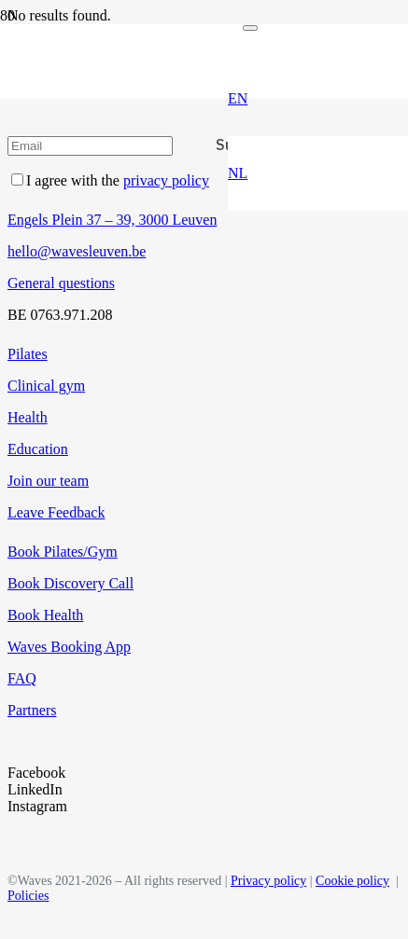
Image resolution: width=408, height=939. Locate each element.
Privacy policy (268, 881)
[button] (237, 98)
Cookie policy (352, 881)
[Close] (250, 28)
